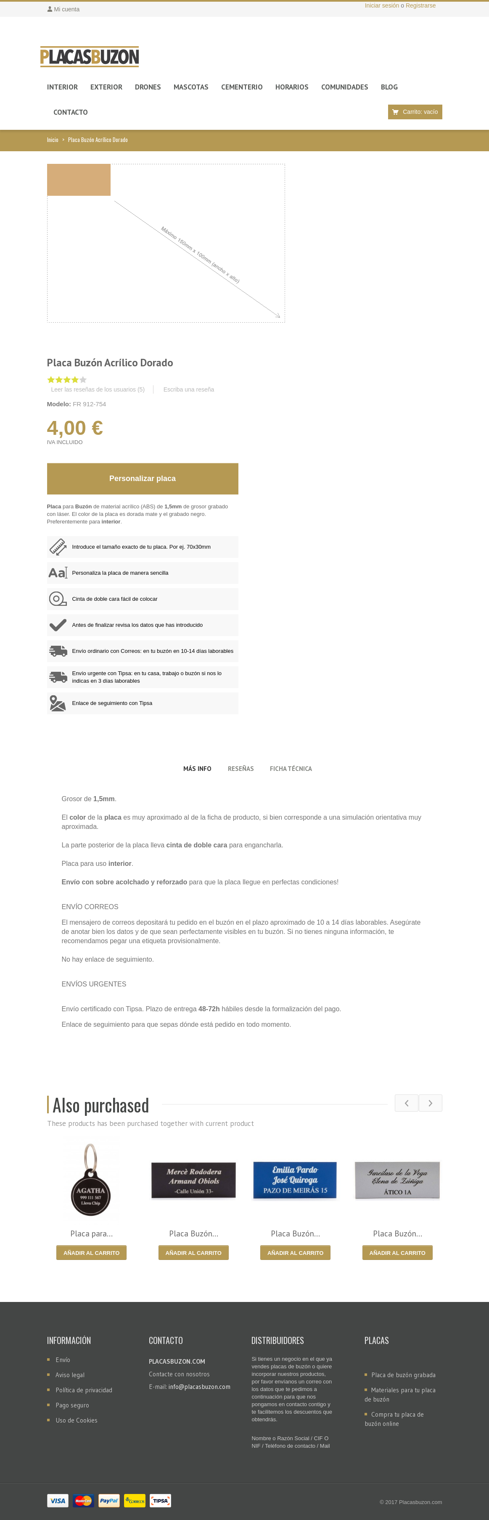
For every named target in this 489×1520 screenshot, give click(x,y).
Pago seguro (72, 1405)
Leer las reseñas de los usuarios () (98, 389)
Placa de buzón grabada (403, 1375)
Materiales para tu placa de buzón (400, 1394)
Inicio (52, 139)
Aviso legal (70, 1375)
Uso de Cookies (77, 1420)
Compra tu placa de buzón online (394, 1419)
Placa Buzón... (193, 1233)
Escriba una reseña (189, 389)
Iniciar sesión (383, 5)
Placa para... (91, 1233)
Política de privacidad (84, 1390)
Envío (63, 1360)
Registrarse (421, 5)
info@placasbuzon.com (199, 1387)
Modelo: (59, 404)
